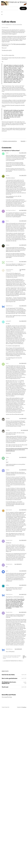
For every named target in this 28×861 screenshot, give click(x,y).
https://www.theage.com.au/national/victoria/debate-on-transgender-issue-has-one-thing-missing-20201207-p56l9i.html (17, 450)
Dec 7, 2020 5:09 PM (22, 210)
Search (23, 8)
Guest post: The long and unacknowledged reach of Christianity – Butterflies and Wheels (12, 657)
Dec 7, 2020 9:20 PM (22, 540)
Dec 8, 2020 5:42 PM (24, 656)
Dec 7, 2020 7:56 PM (22, 418)
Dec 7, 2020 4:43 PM (22, 152)
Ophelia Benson (8, 24)
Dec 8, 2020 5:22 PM (18, 649)
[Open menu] (2, 12)
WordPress (24, 707)
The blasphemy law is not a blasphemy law (9, 682)
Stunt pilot (23, 141)
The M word (5, 687)
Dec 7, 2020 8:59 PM (22, 469)
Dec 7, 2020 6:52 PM (22, 363)
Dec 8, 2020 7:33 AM (22, 594)
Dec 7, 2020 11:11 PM (22, 570)
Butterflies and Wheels (9, 694)
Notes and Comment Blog (17, 24)
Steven (7, 221)
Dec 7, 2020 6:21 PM (22, 305)
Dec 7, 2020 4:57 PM (22, 175)
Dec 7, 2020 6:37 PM (22, 321)
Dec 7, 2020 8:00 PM (24, 430)
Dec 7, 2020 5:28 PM (22, 261)
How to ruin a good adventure (9, 678)
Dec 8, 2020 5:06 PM (22, 612)
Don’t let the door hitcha (8, 674)
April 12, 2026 (23, 674)
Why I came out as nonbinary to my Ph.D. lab (14, 44)
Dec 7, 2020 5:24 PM (22, 245)
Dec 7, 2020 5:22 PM (22, 220)
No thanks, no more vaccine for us (10, 141)
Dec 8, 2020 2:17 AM (22, 585)
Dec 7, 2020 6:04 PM (22, 270)
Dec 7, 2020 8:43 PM (22, 457)
